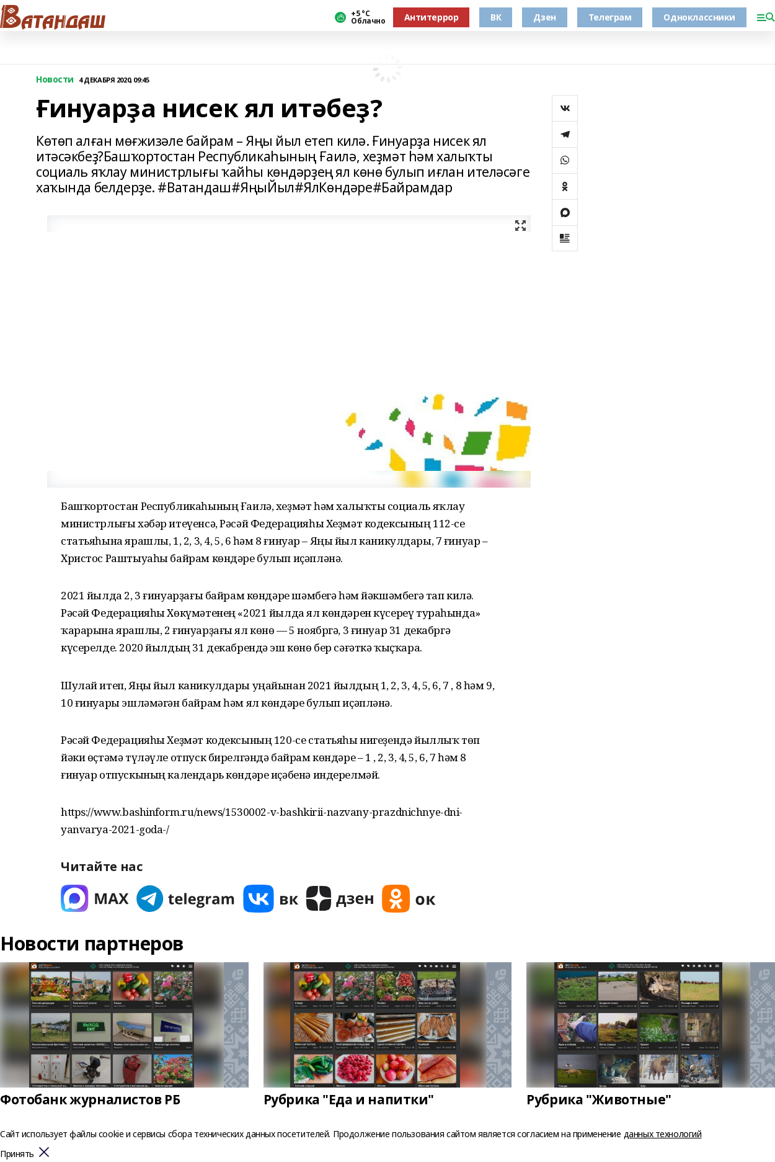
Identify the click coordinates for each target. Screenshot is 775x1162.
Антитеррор (431, 17)
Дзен (544, 17)
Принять (17, 1154)
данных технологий (663, 1134)
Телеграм (610, 17)
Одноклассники (699, 17)
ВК (495, 17)
